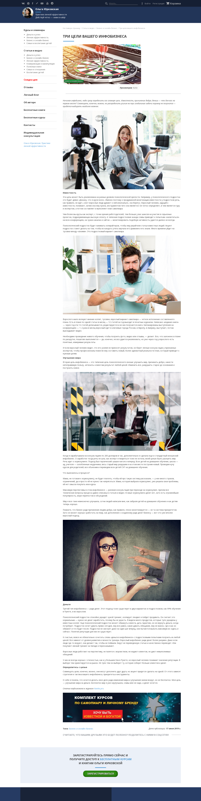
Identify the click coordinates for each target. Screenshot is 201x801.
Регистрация (158, 3)
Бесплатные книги (34, 109)
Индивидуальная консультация (34, 134)
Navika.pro (99, 688)
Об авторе (30, 102)
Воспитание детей (35, 72)
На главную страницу (71, 28)
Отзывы (28, 87)
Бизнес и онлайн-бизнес (37, 40)
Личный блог (31, 94)
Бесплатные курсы (34, 117)
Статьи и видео (33, 50)
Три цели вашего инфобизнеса (132, 28)
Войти (148, 3)
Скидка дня (30, 79)
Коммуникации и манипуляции (40, 63)
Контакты (29, 125)
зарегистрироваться (100, 773)
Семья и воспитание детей (39, 43)
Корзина (175, 3)
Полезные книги (33, 66)
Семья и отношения (35, 69)
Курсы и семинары (34, 30)
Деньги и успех (33, 34)
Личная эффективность (37, 37)
